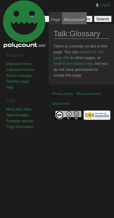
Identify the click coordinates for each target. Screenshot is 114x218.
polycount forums (20, 70)
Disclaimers (61, 103)
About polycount (89, 93)
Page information (20, 127)
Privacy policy (62, 93)
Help (10, 87)
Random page (17, 81)
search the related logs (73, 63)
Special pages (17, 115)
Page (55, 19)
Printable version (19, 121)
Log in (105, 5)
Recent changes (19, 76)
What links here (18, 109)
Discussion (74, 19)
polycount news (18, 64)
